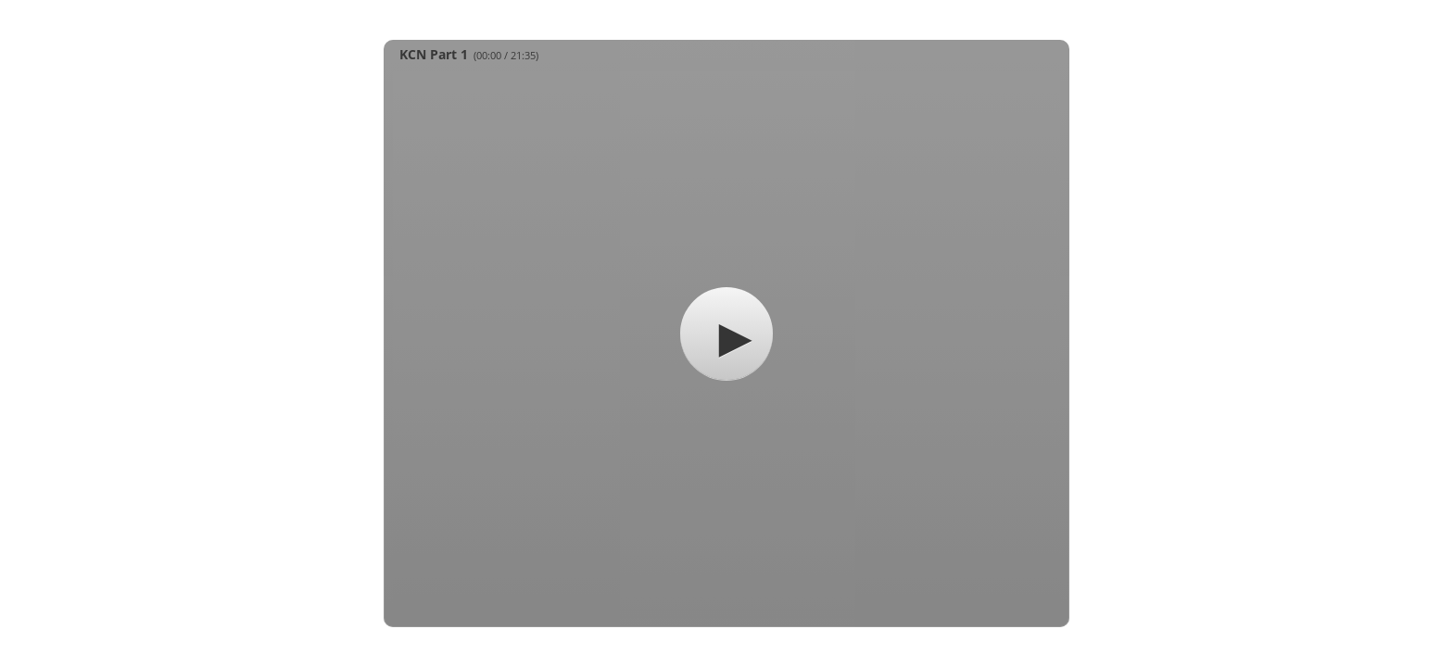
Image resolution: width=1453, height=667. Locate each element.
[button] (726, 333)
